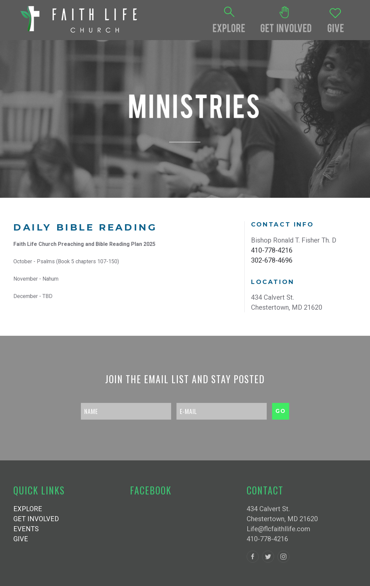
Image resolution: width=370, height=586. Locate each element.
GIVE (20, 539)
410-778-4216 (271, 250)
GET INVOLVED (36, 519)
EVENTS (26, 529)
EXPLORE (27, 509)
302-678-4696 (271, 260)
